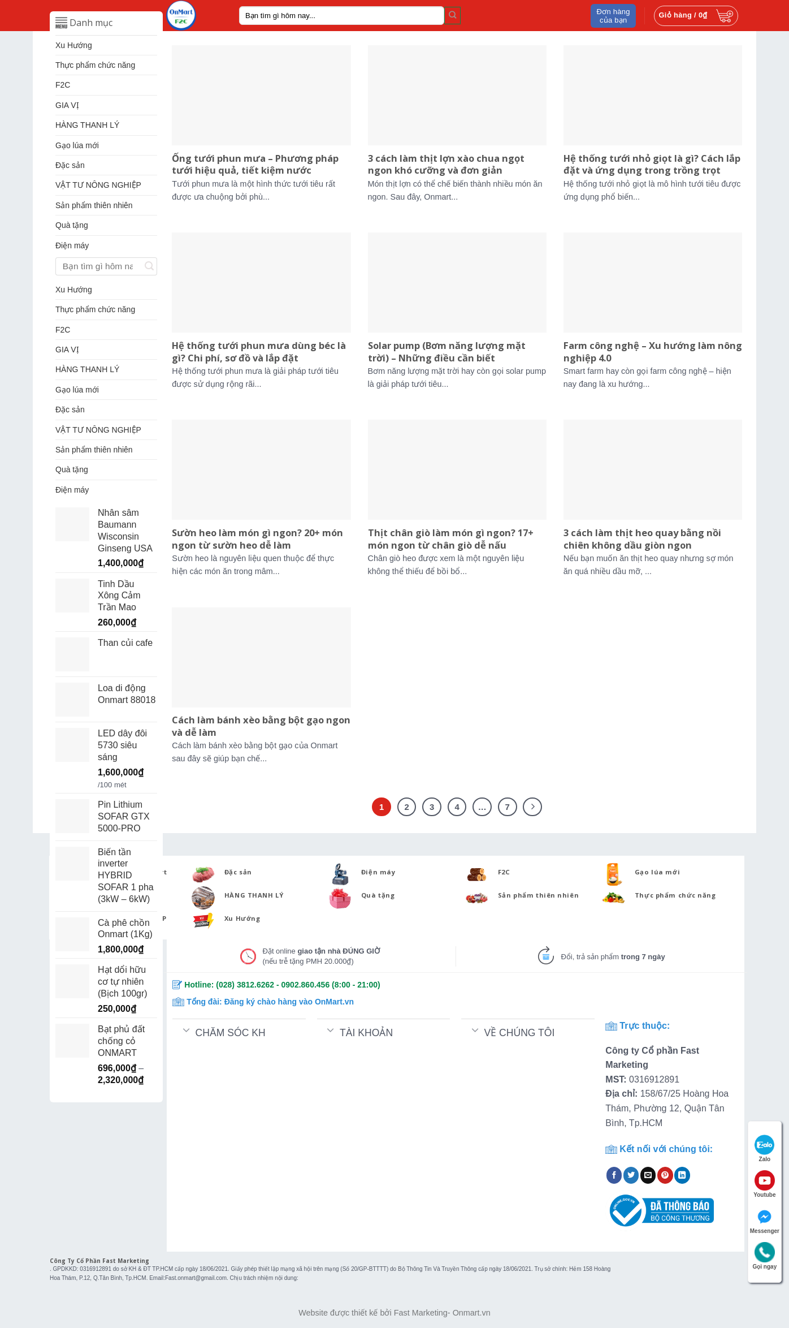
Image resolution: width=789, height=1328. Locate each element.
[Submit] (452, 15)
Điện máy (72, 245)
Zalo (765, 1148)
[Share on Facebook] (614, 1175)
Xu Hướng (73, 45)
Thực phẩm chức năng (95, 65)
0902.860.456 (305, 984)
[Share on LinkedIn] (682, 1175)
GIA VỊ (67, 105)
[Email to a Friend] (648, 1175)
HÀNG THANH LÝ (87, 125)
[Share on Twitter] (631, 1175)
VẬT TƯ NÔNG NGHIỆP (98, 184)
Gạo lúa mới (77, 145)
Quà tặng (71, 225)
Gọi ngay (765, 1256)
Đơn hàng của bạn (613, 15)
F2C (62, 84)
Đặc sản (70, 165)
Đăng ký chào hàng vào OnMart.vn (289, 1001)
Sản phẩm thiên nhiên (94, 205)
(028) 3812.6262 (245, 984)
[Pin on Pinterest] (665, 1175)
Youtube (764, 1184)
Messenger (764, 1220)
